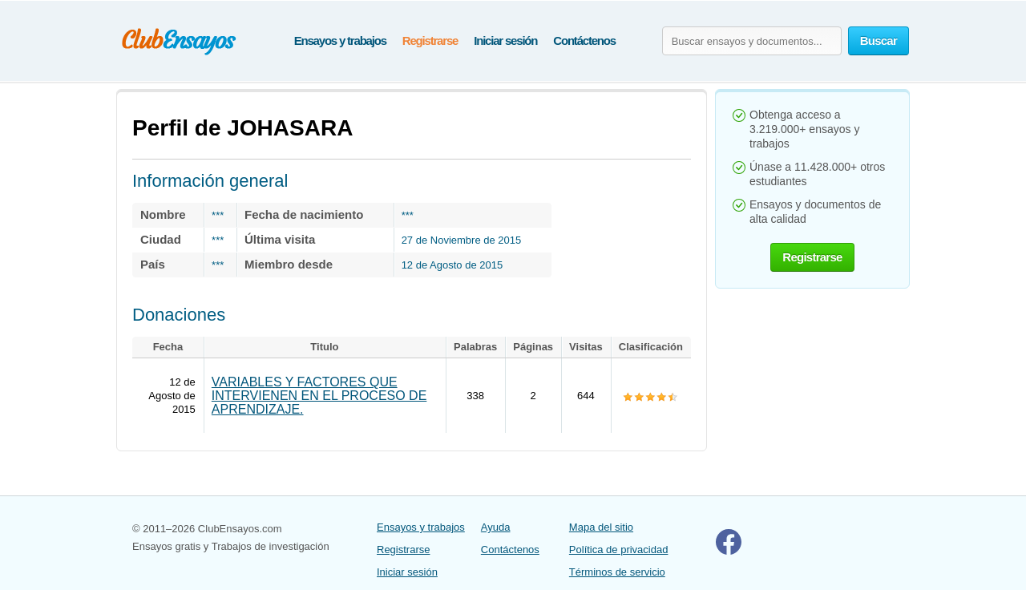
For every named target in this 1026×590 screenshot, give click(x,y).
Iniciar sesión (505, 40)
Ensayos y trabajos (340, 40)
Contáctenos (584, 40)
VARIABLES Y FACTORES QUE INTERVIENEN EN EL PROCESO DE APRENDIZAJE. (319, 395)
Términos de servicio (617, 572)
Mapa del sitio (601, 527)
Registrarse (430, 40)
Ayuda (496, 527)
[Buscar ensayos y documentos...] (752, 40)
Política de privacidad (619, 550)
